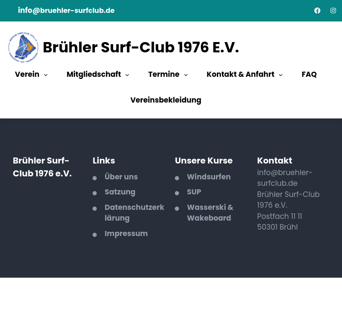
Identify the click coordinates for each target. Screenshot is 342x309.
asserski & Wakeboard (210, 213)
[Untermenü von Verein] (46, 75)
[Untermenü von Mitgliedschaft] (127, 75)
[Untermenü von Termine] (186, 75)
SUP (194, 192)
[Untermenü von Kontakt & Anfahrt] (281, 75)
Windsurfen (209, 177)
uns (131, 177)
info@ (29, 10)
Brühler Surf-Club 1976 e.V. (141, 47)
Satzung (120, 192)
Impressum (126, 233)
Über (114, 177)
